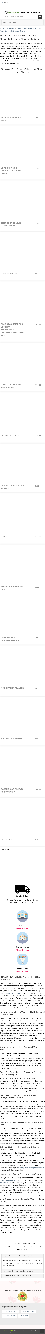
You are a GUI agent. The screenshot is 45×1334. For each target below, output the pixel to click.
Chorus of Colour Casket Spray (11, 224)
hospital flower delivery (8, 1180)
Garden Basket (9, 274)
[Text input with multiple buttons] (20, 17)
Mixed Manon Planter (12, 688)
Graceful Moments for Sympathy (11, 386)
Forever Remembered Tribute (12, 487)
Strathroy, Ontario (29, 1311)
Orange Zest (7, 536)
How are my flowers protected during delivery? (19, 1271)
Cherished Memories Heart (12, 588)
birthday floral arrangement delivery (31, 1168)
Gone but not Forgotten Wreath (11, 638)
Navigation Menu (9, 23)
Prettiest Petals (10, 435)
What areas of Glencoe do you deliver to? (17, 1276)
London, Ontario (9, 1316)
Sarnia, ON (24, 1316)
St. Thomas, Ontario (11, 1311)
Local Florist (10, 28)
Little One (6, 840)
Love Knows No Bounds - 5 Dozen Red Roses (12, 171)
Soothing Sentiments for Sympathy (12, 790)
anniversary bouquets (14, 993)
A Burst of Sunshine (11, 739)
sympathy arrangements (9, 1131)
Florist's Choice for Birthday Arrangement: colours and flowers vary (13, 329)
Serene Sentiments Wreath (11, 118)
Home (2, 28)
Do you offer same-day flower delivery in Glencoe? (20, 1256)
